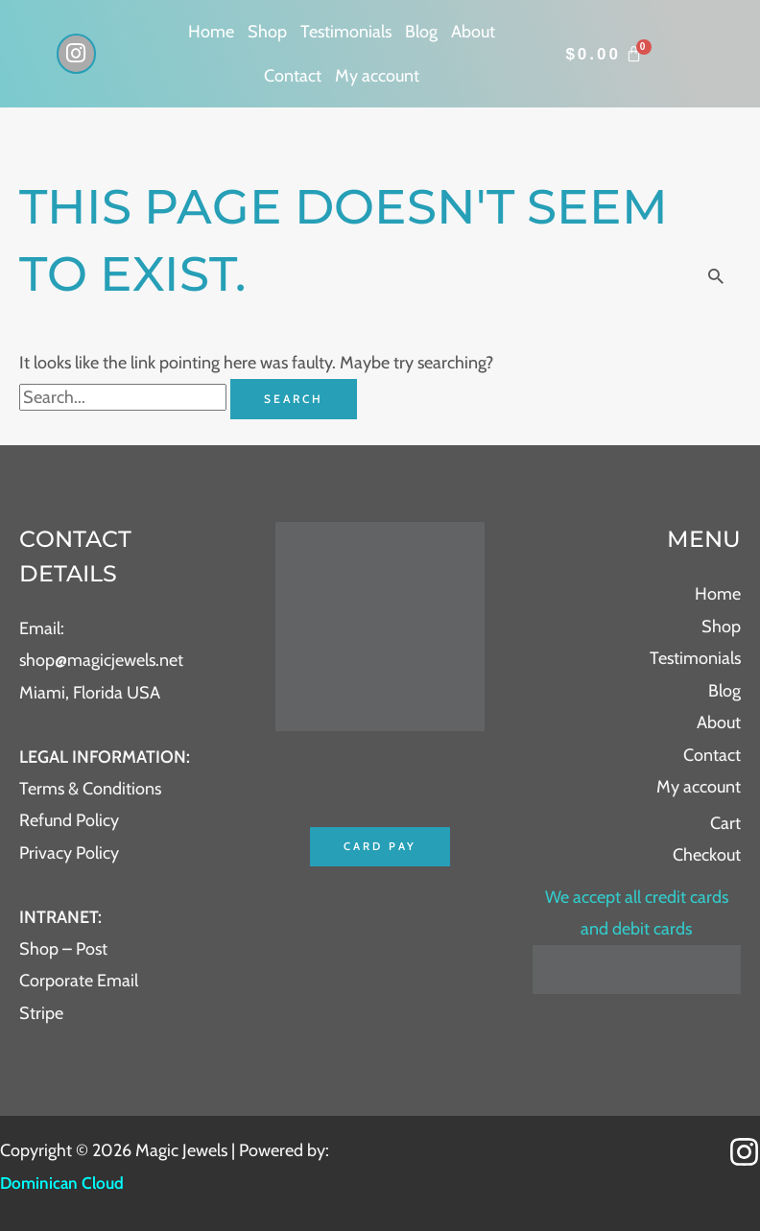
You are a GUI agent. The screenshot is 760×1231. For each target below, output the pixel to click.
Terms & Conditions (90, 788)
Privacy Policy (69, 853)
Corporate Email (78, 980)
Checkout (707, 854)
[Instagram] (744, 1152)
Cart (725, 823)
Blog (421, 31)
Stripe (41, 1013)
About (473, 31)
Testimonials (346, 31)
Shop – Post (63, 948)
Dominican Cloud (64, 1183)
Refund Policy (69, 820)
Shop (267, 31)
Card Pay (379, 847)
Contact (292, 75)
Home (211, 31)
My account (377, 75)
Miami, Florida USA (89, 692)
